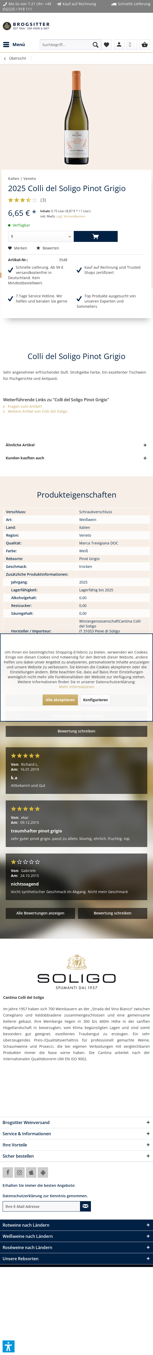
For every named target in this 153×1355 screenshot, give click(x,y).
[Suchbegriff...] (70, 44)
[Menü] (14, 44)
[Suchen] (95, 44)
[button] (9, 1346)
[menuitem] (14, 44)
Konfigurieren (95, 699)
